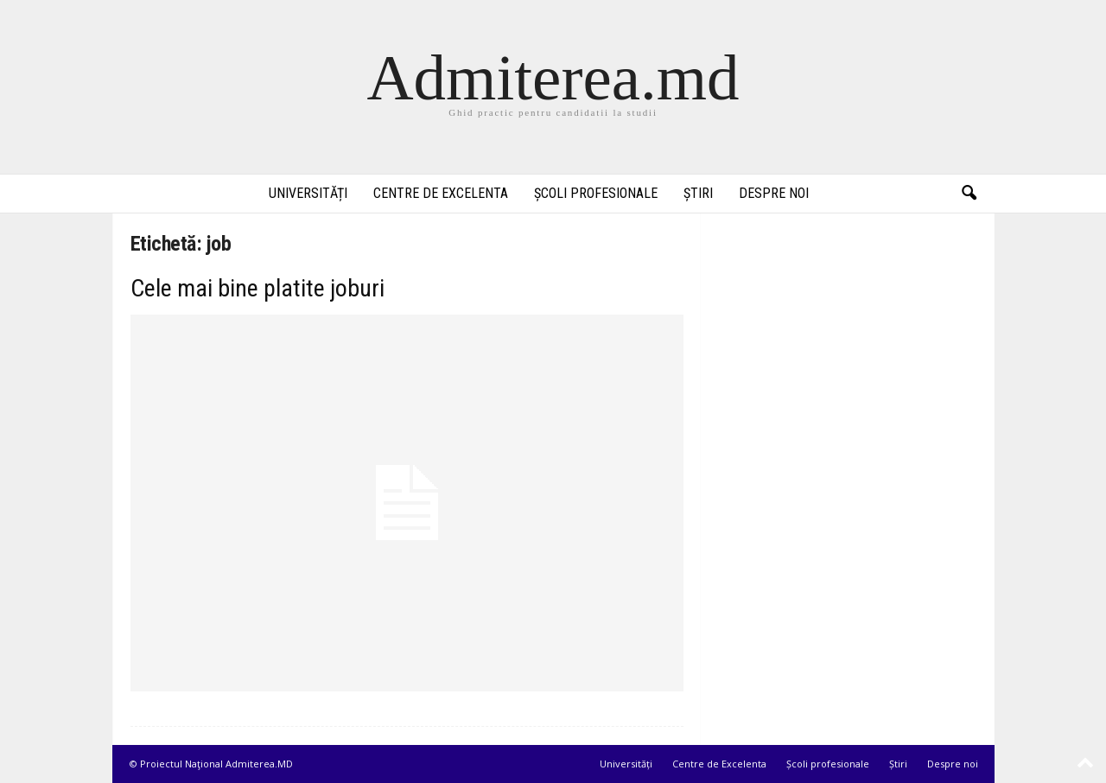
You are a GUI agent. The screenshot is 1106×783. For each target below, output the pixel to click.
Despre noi (774, 193)
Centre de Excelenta (440, 193)
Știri (698, 193)
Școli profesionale (596, 193)
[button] (969, 194)
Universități (308, 193)
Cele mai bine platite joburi (257, 288)
